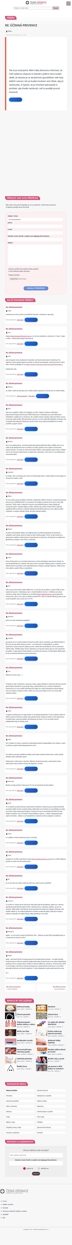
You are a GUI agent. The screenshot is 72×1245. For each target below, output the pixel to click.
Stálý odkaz (20, 320)
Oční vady (40, 1117)
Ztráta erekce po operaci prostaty (55, 1032)
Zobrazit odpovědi (22, 396)
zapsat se (29, 1168)
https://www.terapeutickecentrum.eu (19, 336)
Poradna (9, 1096)
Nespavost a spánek (44, 1096)
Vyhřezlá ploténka (24, 1059)
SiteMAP (5, 1214)
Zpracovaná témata (44, 1127)
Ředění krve (22, 1066)
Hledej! (56, 8)
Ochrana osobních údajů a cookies (15, 1211)
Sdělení (10, 243)
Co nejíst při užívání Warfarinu (56, 1023)
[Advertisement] (36, 50)
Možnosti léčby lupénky (54, 1041)
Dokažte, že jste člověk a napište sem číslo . (29, 236)
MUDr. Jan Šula (23, 1031)
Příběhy (40, 1122)
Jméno (10, 223)
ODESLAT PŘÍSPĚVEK (36, 288)
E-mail (10, 229)
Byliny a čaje (10, 1122)
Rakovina (40, 1106)
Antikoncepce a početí (45, 1111)
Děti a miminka (11, 1106)
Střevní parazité (23, 1014)
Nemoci (9, 1111)
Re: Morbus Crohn (59, 987)
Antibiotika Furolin (25, 1040)
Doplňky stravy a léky (13, 1127)
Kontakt (40, 1133)
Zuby (8, 1117)
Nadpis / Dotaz (13, 216)
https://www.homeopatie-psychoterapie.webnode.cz (44, 364)
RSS (4, 1218)
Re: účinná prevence (14, 307)
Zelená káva (53, 1014)
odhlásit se (44, 1168)
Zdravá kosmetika (12, 1101)
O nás (5, 1201)
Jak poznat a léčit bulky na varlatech (56, 1067)
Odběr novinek (8, 1204)
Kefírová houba (23, 1007)
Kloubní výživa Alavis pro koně (56, 1050)
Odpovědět (15, 99)
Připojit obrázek (14, 275)
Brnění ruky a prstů (56, 1059)
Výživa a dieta (42, 1101)
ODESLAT (36, 1173)
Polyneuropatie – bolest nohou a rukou (26, 1023)
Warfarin (51, 1007)
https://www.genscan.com (46, 594)
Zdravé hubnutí (42, 1090)
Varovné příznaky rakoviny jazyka (24, 1050)
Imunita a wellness (12, 1133)
